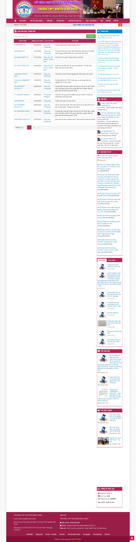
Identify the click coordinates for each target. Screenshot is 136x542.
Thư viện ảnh (105, 351)
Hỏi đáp (108, 21)
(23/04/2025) (115, 74)
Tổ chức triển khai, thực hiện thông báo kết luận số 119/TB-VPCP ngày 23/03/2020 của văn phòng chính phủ (109, 116)
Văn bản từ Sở (106, 152)
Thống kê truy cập (107, 489)
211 (106, 372)
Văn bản (50, 21)
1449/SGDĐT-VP (20, 45)
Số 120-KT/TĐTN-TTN (21, 65)
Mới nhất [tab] (102, 260)
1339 (119, 433)
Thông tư (47, 97)
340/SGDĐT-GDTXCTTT (22, 119)
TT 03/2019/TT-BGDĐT (22, 95)
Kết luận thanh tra (105, 74)
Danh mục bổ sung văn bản (108, 84)
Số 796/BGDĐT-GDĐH (21, 111)
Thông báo (47, 47)
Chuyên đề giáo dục (75, 21)
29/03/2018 (102, 160)
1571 (106, 422)
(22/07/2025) (101, 70)
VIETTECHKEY (76, 539)
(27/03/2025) (113, 80)
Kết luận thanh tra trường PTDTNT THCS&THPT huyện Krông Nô (107, 242)
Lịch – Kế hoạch (92, 21)
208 (106, 385)
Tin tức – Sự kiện (51, 534)
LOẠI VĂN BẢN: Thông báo (26, 31)
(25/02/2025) (108, 92)
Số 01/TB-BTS (19, 101)
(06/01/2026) (105, 54)
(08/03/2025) (101, 86)
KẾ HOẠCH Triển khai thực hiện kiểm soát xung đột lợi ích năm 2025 (109, 201)
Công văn (47, 45)
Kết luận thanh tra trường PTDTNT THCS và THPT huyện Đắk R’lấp (108, 250)
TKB (102, 21)
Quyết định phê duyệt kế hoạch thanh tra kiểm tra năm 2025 (109, 224)
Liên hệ (116, 21)
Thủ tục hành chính (74, 534)
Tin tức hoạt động (37, 21)
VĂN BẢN (104, 99)
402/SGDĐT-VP (19, 51)
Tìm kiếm (91, 36)
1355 (106, 403)
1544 (119, 444)
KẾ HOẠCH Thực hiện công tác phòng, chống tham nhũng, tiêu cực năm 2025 (109, 210)
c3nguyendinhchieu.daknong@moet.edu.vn (81, 525)
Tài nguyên (61, 21)
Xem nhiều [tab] (112, 260)
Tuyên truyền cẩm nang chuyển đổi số (109, 104)
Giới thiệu (23, 21)
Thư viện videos (106, 410)
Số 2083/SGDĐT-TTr (21, 57)
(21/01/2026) (108, 37)
